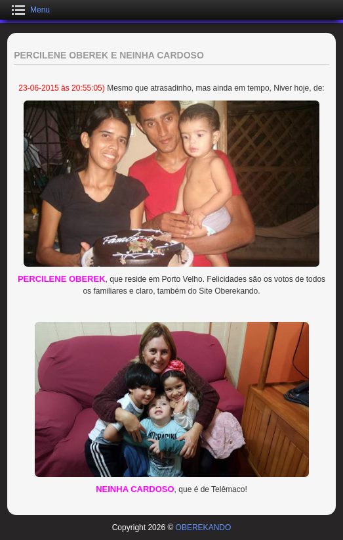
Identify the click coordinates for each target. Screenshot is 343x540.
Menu (40, 9)
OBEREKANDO (204, 527)
